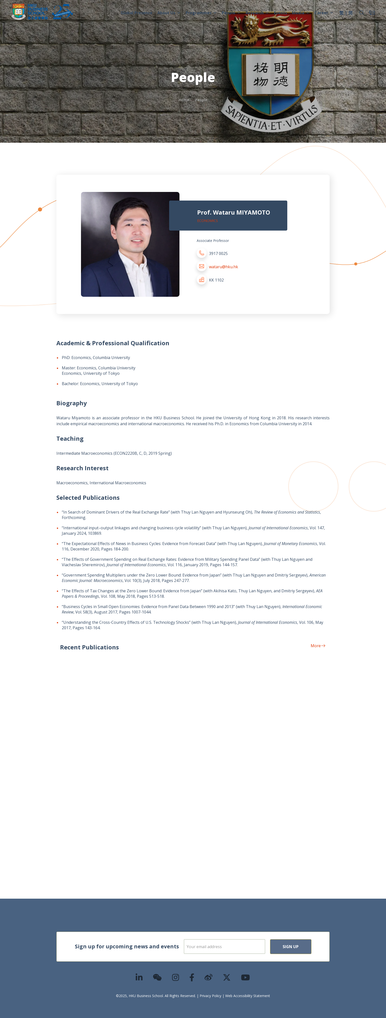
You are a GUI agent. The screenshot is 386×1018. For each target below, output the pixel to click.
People (231, 13)
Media (301, 13)
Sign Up (291, 946)
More (318, 645)
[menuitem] (341, 13)
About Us (169, 13)
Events (280, 13)
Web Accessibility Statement (247, 995)
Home (184, 99)
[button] (361, 13)
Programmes (201, 13)
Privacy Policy (210, 995)
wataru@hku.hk (223, 266)
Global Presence (136, 13)
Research (257, 13)
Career (324, 13)
